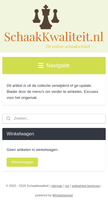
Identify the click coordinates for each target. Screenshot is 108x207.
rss (67, 185)
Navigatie (54, 65)
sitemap (56, 185)
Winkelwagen (22, 162)
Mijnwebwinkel (62, 195)
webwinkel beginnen (86, 185)
